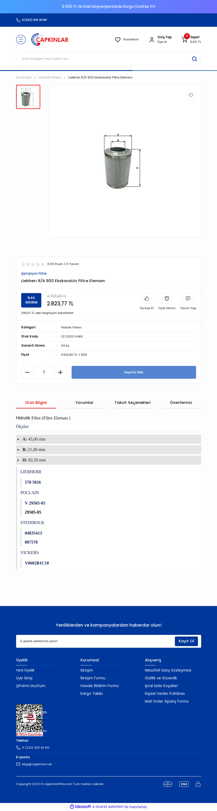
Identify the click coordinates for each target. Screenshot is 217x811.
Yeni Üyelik (25, 670)
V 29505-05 (35, 503)
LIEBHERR (30, 472)
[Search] (108, 58)
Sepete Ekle (134, 372)
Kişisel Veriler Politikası (165, 694)
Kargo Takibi (91, 694)
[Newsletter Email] (108, 641)
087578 (31, 542)
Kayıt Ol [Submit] (186, 641)
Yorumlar (84, 403)
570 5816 (33, 482)
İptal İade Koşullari (161, 686)
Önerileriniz (181, 403)
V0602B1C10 (37, 563)
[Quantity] (44, 372)
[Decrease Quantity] (27, 372)
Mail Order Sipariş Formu (167, 701)
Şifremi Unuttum (30, 686)
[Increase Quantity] (60, 372)
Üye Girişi (24, 678)
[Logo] (50, 40)
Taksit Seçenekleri (133, 403)
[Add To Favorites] (191, 95)
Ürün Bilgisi (36, 403)
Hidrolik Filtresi (72, 328)
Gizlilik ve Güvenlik (161, 678)
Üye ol (162, 42)
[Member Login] (152, 39)
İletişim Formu (92, 678)
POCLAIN (29, 493)
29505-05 (33, 512)
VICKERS (29, 553)
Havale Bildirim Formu (99, 686)
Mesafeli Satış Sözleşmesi (168, 670)
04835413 (33, 533)
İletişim (86, 670)
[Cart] (191, 39)
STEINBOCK (32, 523)
